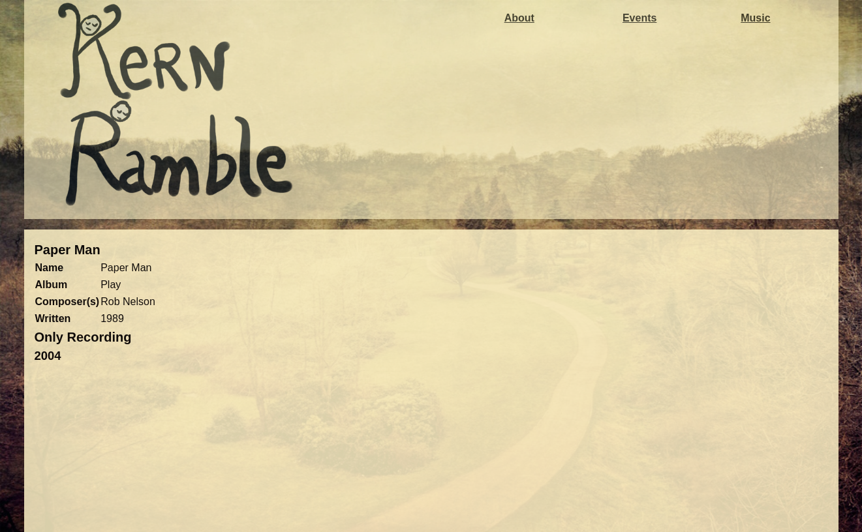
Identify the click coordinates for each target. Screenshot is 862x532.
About (519, 17)
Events (639, 17)
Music (755, 17)
